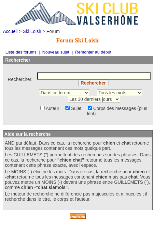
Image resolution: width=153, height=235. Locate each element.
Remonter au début (93, 52)
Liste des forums (21, 52)
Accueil (10, 31)
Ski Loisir (32, 31)
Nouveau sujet (55, 52)
